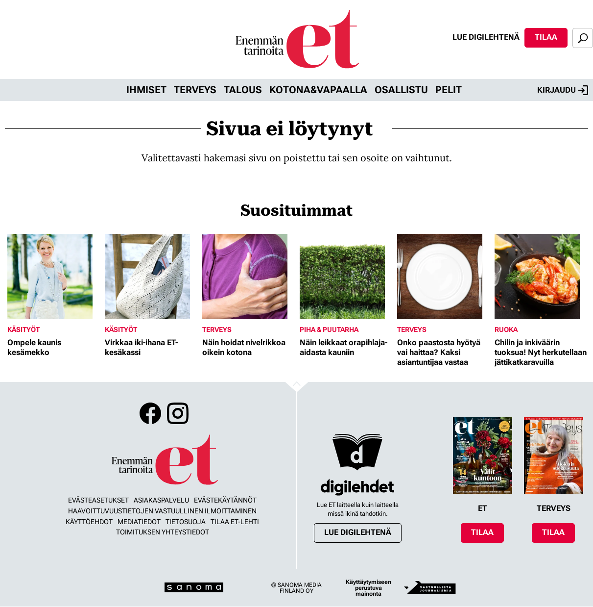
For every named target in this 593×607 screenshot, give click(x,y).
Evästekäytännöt (225, 500)
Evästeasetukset (98, 500)
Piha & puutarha (329, 329)
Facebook (150, 413)
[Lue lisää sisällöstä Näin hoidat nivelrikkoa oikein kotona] (248, 276)
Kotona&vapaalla (318, 90)
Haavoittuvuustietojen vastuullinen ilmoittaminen (162, 511)
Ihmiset (146, 90)
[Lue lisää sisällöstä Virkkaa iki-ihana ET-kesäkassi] (151, 276)
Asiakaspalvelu (161, 500)
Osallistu (401, 90)
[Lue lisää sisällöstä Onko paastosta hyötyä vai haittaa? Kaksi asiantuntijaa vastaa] (443, 276)
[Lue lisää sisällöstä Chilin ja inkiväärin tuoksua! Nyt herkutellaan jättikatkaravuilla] (541, 276)
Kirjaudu (562, 90)
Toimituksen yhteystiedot (162, 532)
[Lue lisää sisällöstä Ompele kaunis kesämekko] (53, 276)
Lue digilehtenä (486, 37)
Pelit (448, 90)
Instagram (178, 413)
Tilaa (546, 37)
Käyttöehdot (89, 522)
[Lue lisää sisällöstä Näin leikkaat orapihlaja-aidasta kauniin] (346, 276)
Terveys (195, 90)
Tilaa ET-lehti (235, 522)
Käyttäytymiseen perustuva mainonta (368, 588)
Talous (243, 90)
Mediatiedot (139, 522)
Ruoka (506, 329)
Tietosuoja (186, 522)
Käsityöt (23, 329)
